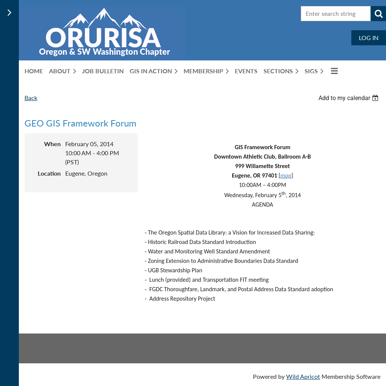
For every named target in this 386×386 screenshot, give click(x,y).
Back (31, 97)
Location (49, 173)
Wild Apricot (303, 376)
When (52, 143)
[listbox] (349, 98)
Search (378, 13)
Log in (368, 37)
